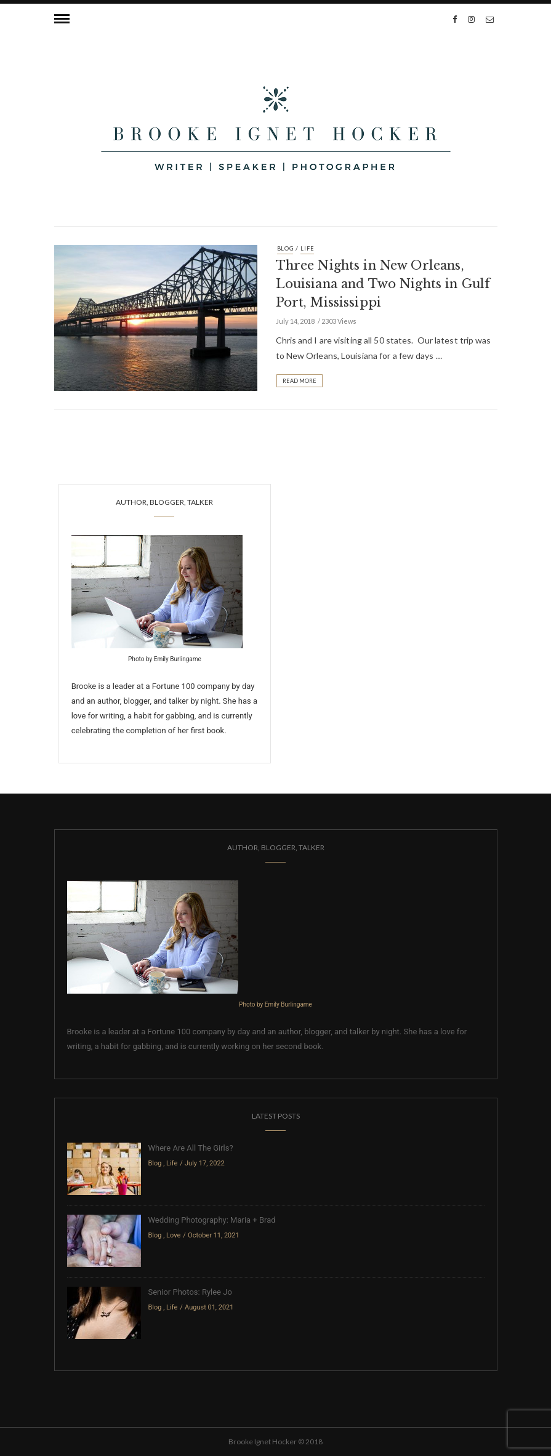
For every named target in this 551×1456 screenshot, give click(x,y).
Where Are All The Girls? (190, 1147)
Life (307, 248)
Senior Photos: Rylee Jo (190, 1292)
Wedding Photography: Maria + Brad (212, 1220)
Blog (285, 248)
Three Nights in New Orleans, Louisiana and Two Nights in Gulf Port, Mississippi (383, 284)
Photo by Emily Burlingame (164, 659)
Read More (299, 380)
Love (173, 1235)
